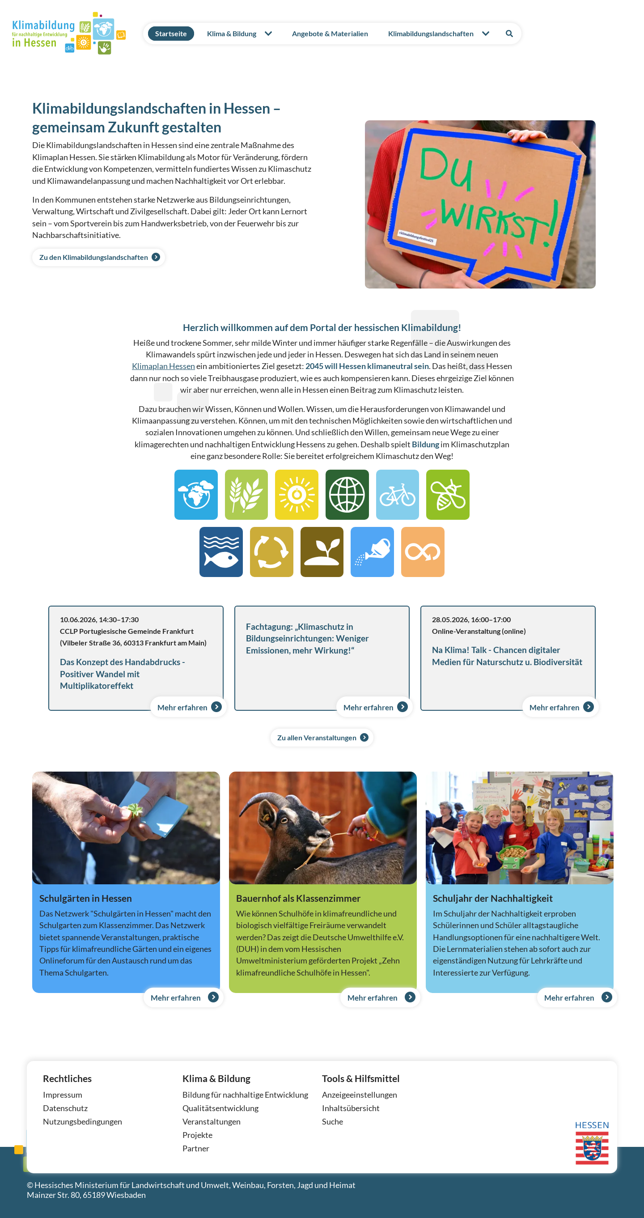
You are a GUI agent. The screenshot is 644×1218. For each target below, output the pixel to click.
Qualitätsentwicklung (220, 1108)
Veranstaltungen (211, 1121)
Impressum (62, 1094)
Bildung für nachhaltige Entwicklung (245, 1094)
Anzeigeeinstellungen (359, 1094)
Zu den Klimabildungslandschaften (94, 257)
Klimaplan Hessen (163, 366)
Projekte (197, 1135)
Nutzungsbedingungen (82, 1121)
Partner (195, 1148)
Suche (332, 1121)
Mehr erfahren (191, 705)
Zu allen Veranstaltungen (317, 737)
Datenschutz (65, 1108)
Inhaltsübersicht (351, 1108)
